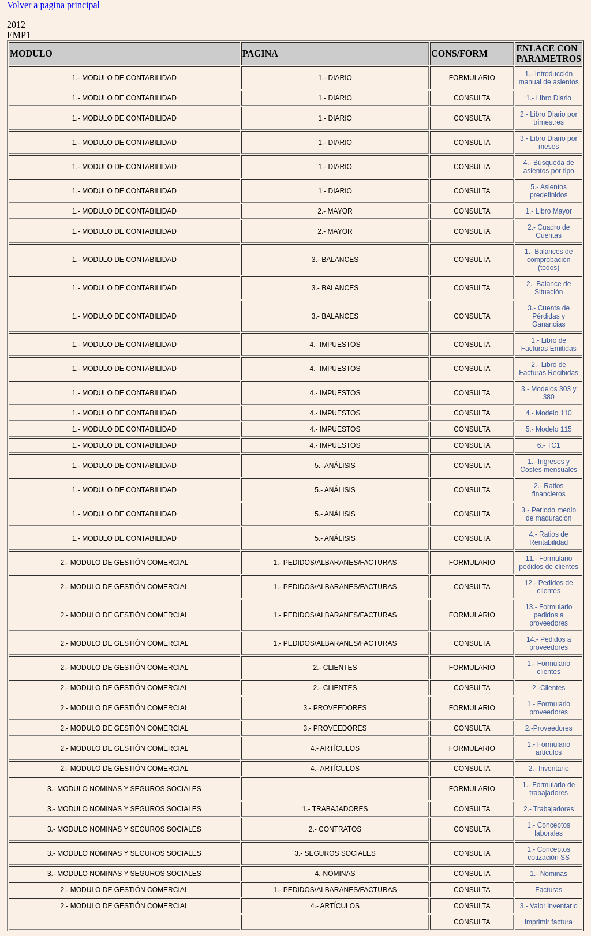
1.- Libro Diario (548, 98)
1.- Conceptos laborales (548, 829)
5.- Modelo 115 (549, 429)
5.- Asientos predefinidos (548, 191)
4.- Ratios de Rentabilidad (548, 538)
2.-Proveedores (549, 728)
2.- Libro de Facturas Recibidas (548, 369)
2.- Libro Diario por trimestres (548, 118)
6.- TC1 (548, 445)
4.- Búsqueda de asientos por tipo (548, 167)
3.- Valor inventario (549, 906)
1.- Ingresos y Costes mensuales (548, 466)
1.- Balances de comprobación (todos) (549, 260)
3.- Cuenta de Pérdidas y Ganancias (549, 316)
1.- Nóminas (548, 874)
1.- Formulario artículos (548, 748)
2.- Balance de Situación (548, 288)
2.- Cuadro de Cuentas (549, 231)
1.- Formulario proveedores (548, 708)
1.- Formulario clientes (548, 668)
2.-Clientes (548, 688)
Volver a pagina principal (53, 5)
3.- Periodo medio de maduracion (548, 514)
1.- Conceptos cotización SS (548, 853)
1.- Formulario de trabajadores (548, 789)
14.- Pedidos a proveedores (548, 643)
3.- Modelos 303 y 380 (548, 393)
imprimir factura (549, 922)
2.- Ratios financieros (549, 490)
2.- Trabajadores (548, 809)
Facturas (548, 890)
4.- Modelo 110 (549, 413)
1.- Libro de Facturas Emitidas (549, 344)
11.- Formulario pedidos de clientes (548, 563)
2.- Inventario (549, 769)
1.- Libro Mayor (548, 211)
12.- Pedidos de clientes (549, 587)
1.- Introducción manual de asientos (549, 78)
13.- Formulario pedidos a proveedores (548, 615)
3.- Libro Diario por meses (548, 142)
